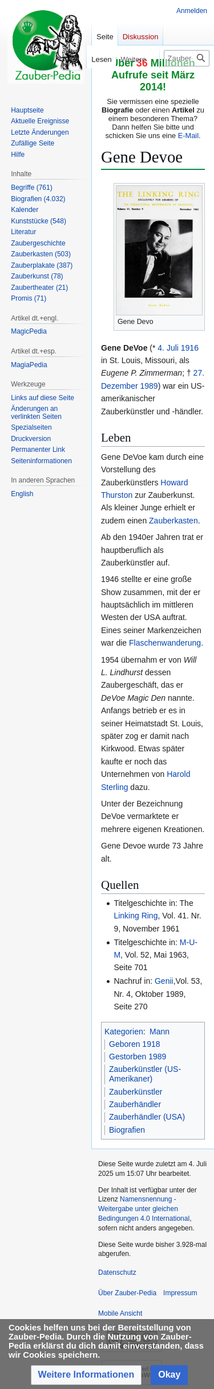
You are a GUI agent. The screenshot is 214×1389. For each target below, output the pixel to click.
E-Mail (188, 135)
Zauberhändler (135, 1104)
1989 (149, 385)
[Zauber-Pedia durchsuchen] (186, 58)
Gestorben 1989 (137, 1056)
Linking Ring (136, 915)
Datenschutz (117, 1272)
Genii (164, 980)
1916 (190, 347)
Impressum (180, 1293)
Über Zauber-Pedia (127, 1293)
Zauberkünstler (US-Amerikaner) (145, 1074)
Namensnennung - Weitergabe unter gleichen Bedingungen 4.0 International (143, 1208)
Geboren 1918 (134, 1044)
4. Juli (168, 347)
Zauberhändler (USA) (147, 1116)
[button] (86, 1375)
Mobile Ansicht (120, 1313)
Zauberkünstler (135, 1091)
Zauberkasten (173, 520)
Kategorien (123, 1031)
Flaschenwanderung (165, 642)
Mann (159, 1031)
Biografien (127, 1129)
